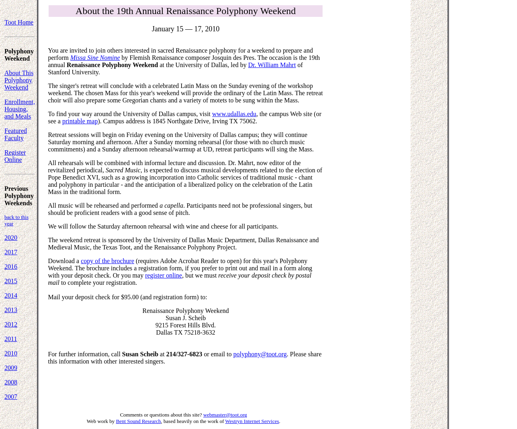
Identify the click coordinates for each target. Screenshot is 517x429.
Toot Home (18, 22)
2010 (10, 353)
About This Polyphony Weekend (18, 80)
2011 (10, 338)
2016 (10, 266)
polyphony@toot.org (260, 354)
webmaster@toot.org (225, 415)
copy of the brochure (107, 260)
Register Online (15, 156)
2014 (10, 295)
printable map (80, 121)
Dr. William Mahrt (272, 64)
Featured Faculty (15, 134)
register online (163, 275)
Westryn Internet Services (252, 421)
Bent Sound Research (138, 421)
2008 (10, 382)
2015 (10, 281)
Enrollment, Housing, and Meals (19, 109)
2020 (10, 237)
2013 (10, 309)
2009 (10, 367)
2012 (10, 324)
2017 (10, 252)
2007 (10, 396)
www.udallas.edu (234, 113)
